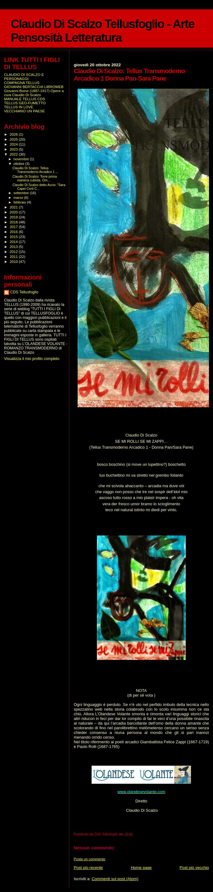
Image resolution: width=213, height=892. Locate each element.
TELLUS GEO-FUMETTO (25, 103)
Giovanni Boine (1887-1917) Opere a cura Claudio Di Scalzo (34, 93)
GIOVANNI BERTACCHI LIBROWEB (33, 87)
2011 (14, 257)
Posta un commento (89, 859)
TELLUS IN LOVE (18, 107)
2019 (14, 217)
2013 (14, 247)
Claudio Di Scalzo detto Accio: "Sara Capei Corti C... (38, 186)
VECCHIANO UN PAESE (24, 111)
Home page (141, 867)
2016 (14, 232)
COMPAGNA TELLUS (21, 83)
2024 (14, 144)
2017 (14, 227)
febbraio (20, 202)
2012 (14, 252)
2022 (14, 154)
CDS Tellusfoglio (24, 292)
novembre (22, 159)
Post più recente (88, 867)
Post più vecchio (194, 867)
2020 (14, 212)
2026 (14, 134)
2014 (14, 242)
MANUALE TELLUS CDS (24, 99)
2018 (14, 222)
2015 (14, 237)
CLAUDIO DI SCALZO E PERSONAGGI (24, 76)
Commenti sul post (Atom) (115, 878)
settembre (22, 193)
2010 (14, 261)
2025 (14, 139)
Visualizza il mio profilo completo (31, 359)
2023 (14, 149)
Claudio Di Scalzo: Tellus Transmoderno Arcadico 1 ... (35, 170)
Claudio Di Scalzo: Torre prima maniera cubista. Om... (34, 178)
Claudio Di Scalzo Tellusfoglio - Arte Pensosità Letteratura (102, 30)
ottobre (19, 164)
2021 (14, 207)
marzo (19, 197)
